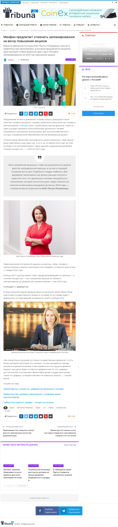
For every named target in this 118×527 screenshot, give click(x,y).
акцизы (11, 407)
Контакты (53, 2)
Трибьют (79, 25)
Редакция (35, 2)
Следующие (22, 486)
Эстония (7, 411)
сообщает (24, 125)
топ (44, 407)
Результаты (98, 106)
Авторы (26, 2)
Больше (91, 25)
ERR (62, 298)
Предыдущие (9, 486)
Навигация (63, 2)
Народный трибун (26, 25)
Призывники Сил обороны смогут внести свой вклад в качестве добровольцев (18, 433)
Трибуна (65, 25)
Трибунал (7, 25)
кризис (38, 407)
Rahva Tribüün (48, 25)
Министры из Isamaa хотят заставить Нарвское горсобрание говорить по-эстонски (60, 433)
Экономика (70, 59)
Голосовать (98, 113)
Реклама (43, 2)
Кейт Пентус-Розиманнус (25, 407)
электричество (61, 407)
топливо (50, 407)
